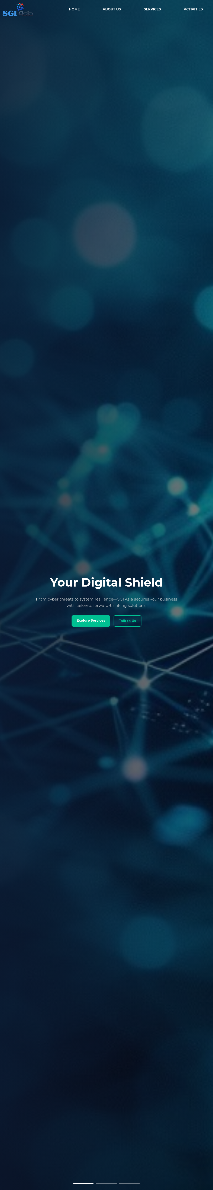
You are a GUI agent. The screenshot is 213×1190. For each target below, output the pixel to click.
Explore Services (91, 620)
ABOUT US (115, 9)
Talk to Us (127, 621)
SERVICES (155, 9)
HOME (77, 9)
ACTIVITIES (196, 9)
